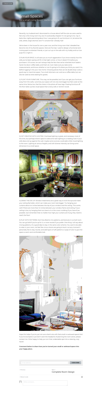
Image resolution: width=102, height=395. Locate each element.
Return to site (7, 3)
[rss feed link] (82, 377)
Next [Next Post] (54, 370)
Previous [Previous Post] (22, 370)
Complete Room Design (63, 372)
